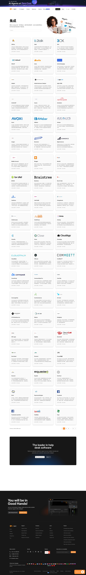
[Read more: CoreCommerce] (43, 299)
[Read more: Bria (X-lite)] (65, 182)
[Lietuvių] (57, 563)
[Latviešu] (59, 563)
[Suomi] (45, 563)
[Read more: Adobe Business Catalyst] (43, 85)
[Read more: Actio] (43, 65)
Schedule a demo (23, 512)
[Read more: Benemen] (43, 143)
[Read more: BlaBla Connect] (20, 163)
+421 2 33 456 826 (15, 551)
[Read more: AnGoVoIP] (20, 104)
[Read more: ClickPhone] (43, 221)
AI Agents (22, 9)
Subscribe (73, 552)
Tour (10, 538)
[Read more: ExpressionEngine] (43, 397)
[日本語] (55, 563)
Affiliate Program (39, 535)
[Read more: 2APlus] (20, 46)
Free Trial (58, 9)
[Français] (47, 563)
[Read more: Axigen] (20, 143)
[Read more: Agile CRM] (65, 85)
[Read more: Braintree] (43, 182)
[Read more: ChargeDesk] (65, 202)
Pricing (11, 531)
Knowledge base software (68, 528)
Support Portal (24, 528)
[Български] (29, 563)
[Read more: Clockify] (20, 241)
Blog (50, 528)
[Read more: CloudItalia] (20, 260)
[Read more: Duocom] (20, 377)
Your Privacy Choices (52, 572)
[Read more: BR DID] (20, 182)
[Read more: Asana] (43, 104)
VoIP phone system (67, 532)
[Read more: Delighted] (65, 319)
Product (29, 9)
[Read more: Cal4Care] (20, 202)
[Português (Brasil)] (67, 563)
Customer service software (68, 530)
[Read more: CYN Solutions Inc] (20, 319)
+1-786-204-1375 (14, 556)
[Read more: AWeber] (43, 124)
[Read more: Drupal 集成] (65, 358)
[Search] (54, 9)
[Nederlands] (61, 563)
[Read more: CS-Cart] (65, 299)
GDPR (58, 571)
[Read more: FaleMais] (43, 416)
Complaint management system (69, 539)
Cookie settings (68, 571)
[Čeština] (31, 563)
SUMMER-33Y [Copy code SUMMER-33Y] (25, 5)
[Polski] (65, 563)
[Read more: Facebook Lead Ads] (20, 416)
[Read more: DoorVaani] (20, 358)
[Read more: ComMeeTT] (65, 260)
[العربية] (27, 563)
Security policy (45, 571)
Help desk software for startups (69, 544)
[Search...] (25, 30)
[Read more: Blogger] (43, 163)
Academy (51, 532)
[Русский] (71, 563)
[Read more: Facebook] (65, 397)
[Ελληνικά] (37, 563)
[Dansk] (33, 563)
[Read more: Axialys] (65, 124)
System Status (24, 532)
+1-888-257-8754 (14, 554)
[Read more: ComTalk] (65, 280)
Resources (34, 9)
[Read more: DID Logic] (20, 338)
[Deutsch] (35, 563)
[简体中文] (54, 565)
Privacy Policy (52, 571)
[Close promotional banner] (84, 2)
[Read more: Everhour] (65, 377)
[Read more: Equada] (43, 377)
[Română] (69, 563)
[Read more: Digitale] (43, 338)
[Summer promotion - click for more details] (43, 3)
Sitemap (61, 571)
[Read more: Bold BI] (65, 163)
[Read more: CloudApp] (65, 241)
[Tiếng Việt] (52, 565)
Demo (63, 9)
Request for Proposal (25, 537)
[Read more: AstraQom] (65, 104)
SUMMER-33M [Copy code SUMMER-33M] (14, 5)
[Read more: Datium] (43, 319)
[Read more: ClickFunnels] (20, 221)
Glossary (51, 530)
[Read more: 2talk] (43, 46)
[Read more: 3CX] (65, 46)
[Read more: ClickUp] (65, 221)
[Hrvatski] (49, 563)
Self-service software (67, 535)
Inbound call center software (69, 537)
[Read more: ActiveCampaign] (65, 65)
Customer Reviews (39, 532)
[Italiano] (53, 563)
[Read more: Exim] (20, 397)
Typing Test (52, 537)
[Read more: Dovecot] (43, 358)
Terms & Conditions (37, 571)
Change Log (24, 535)
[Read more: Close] (43, 241)
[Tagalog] (50, 565)
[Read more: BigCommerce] (65, 143)
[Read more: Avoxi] (20, 124)
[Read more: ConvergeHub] (20, 299)
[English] (39, 563)
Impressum (37, 537)
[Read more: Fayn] (65, 416)
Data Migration (24, 530)
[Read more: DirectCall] (65, 338)
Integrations (12, 535)
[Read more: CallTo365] (43, 202)
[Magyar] (51, 563)
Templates (51, 535)
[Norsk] (63, 563)
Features (11, 533)
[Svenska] (48, 565)
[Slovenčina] (73, 563)
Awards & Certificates (39, 530)
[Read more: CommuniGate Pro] (43, 280)
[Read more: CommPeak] (20, 280)
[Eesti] (43, 563)
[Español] (41, 563)
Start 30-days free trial (13, 512)
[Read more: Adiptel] (20, 85)
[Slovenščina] (75, 563)
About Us (37, 528)
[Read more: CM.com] (43, 260)
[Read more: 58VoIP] (20, 65)
